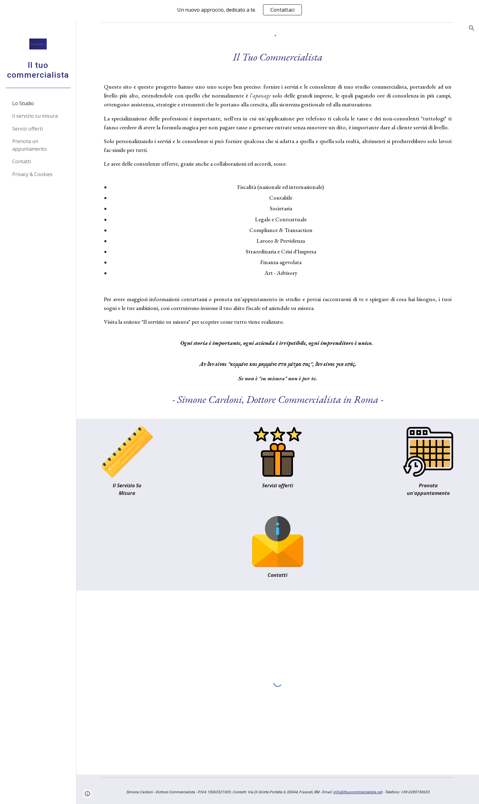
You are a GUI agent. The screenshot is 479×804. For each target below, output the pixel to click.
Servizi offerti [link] (27, 128)
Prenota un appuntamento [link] (29, 145)
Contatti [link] (21, 161)
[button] (471, 28)
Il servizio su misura (165, 322)
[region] (239, 10)
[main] (277, 228)
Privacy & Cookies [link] (32, 174)
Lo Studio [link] (23, 103)
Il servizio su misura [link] (35, 115)
